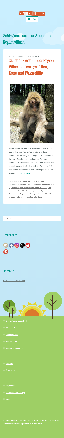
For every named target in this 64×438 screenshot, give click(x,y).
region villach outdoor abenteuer (29, 197)
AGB (8, 399)
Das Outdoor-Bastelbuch (16, 321)
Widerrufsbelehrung (14, 348)
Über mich (10, 370)
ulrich (37, 56)
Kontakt (9, 363)
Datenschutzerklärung (15, 392)
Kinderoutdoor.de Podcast (14, 281)
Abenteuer (22, 181)
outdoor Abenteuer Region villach (28, 191)
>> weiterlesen (23, 173)
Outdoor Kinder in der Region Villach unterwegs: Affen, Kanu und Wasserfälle (31, 67)
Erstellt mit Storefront (32, 423)
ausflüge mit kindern (36, 181)
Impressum (10, 385)
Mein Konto (11, 328)
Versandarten (11, 341)
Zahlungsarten (12, 334)
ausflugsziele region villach (31, 184)
